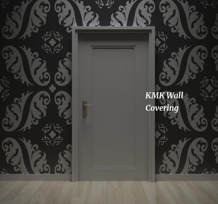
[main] (172, 101)
